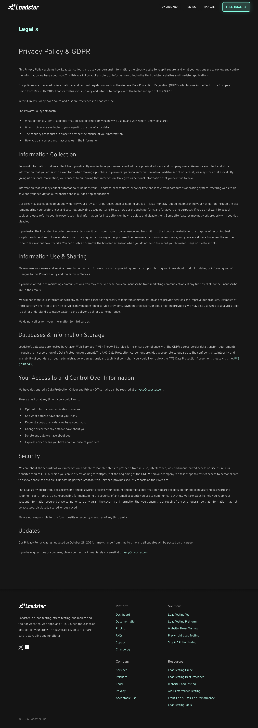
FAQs (119, 635)
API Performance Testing (184, 690)
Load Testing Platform (182, 621)
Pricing (191, 7)
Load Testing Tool (179, 614)
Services (121, 670)
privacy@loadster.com (149, 389)
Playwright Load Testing (183, 635)
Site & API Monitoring (182, 642)
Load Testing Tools (180, 704)
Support (121, 642)
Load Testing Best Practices (186, 676)
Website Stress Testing (183, 628)
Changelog (123, 649)
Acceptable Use (126, 697)
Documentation (126, 621)
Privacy (121, 690)
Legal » (28, 28)
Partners (121, 676)
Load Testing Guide (180, 670)
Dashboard (170, 7)
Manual (209, 7)
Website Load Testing (182, 684)
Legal (119, 684)
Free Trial (234, 7)
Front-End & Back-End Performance (191, 697)
